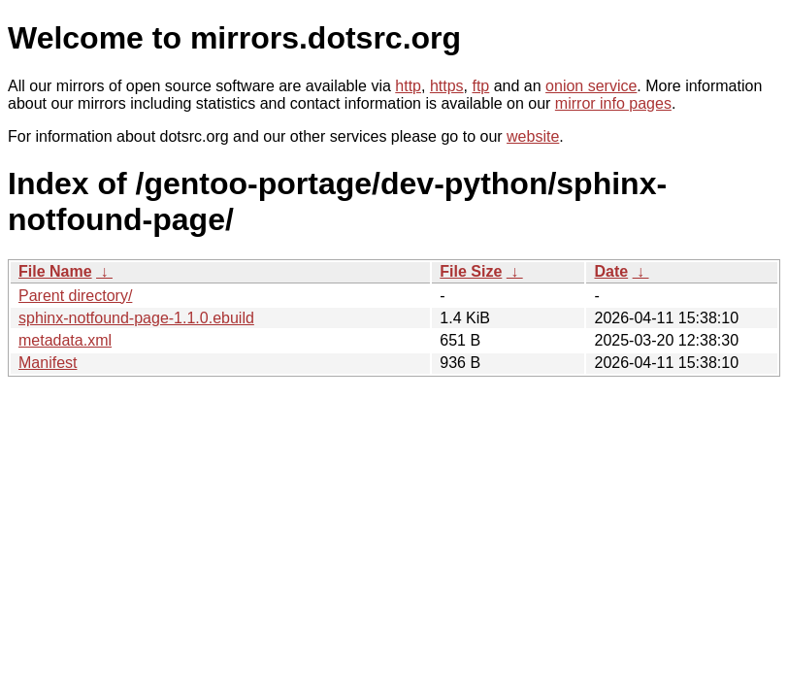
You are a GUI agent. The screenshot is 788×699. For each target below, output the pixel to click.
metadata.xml (65, 340)
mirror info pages (613, 103)
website (533, 136)
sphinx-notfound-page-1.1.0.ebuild (136, 318)
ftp (480, 86)
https (447, 86)
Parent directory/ (75, 295)
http (408, 86)
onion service (591, 86)
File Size (471, 271)
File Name (55, 271)
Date (611, 271)
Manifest (47, 362)
